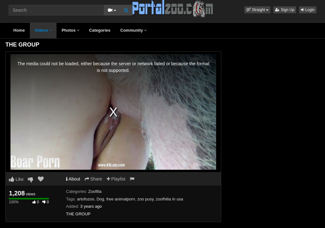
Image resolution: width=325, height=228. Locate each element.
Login (308, 10)
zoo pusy (145, 199)
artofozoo (85, 199)
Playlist (116, 178)
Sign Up (284, 10)
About (73, 178)
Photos (70, 30)
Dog (100, 199)
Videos (43, 30)
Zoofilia (95, 191)
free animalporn (120, 199)
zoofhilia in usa (169, 199)
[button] (257, 9)
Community (133, 30)
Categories (99, 30)
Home (19, 30)
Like (16, 179)
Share (93, 178)
